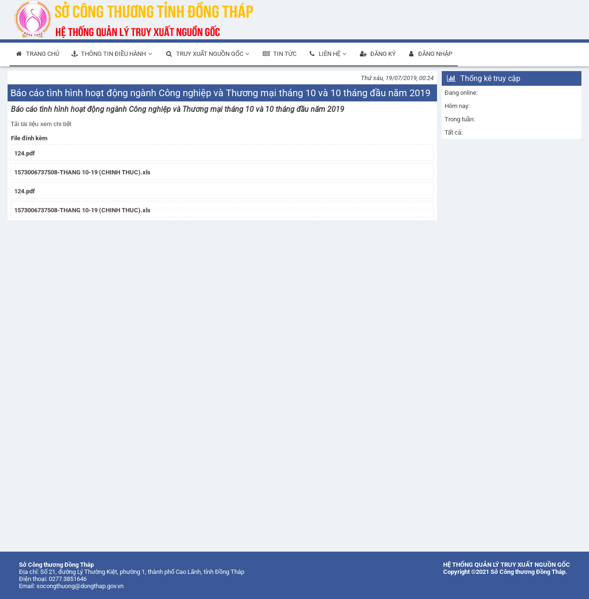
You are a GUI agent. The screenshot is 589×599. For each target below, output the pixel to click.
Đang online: (461, 92)
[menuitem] (37, 54)
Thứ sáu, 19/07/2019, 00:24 (397, 78)
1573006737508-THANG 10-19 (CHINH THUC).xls (82, 172)
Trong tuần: (460, 119)
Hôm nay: (457, 105)
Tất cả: (454, 132)
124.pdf (24, 153)
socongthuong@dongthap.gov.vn (80, 586)
